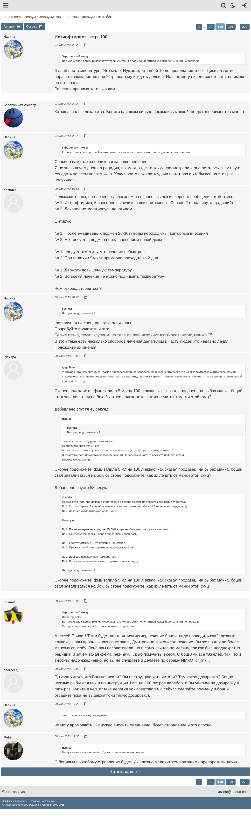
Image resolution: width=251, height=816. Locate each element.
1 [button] (199, 26)
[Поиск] (224, 6)
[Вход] (244, 6)
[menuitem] (14, 801)
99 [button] (210, 26)
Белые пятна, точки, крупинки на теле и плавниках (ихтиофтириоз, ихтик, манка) (131, 335)
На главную (13, 792)
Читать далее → (126, 771)
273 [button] (244, 26)
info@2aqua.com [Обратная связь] (233, 792)
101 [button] (230, 26)
